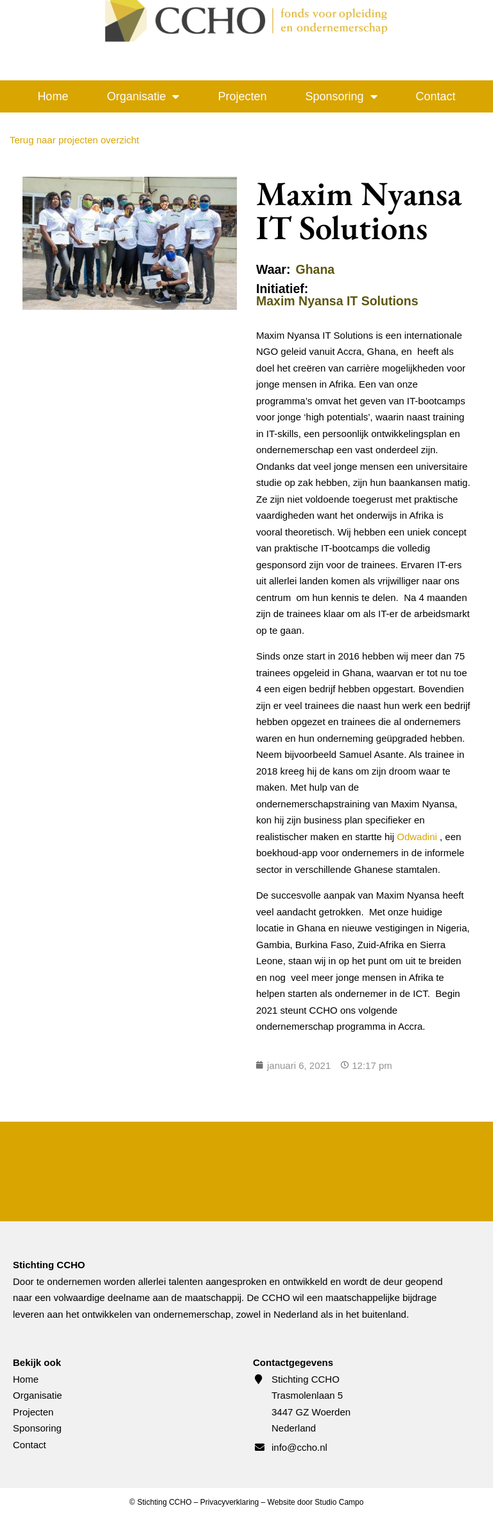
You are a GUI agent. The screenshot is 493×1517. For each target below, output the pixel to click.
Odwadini (417, 836)
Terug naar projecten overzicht (74, 139)
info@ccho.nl (299, 1447)
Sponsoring (341, 96)
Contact (436, 96)
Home (52, 96)
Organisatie (143, 96)
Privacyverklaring (229, 1502)
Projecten (242, 96)
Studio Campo (339, 1502)
